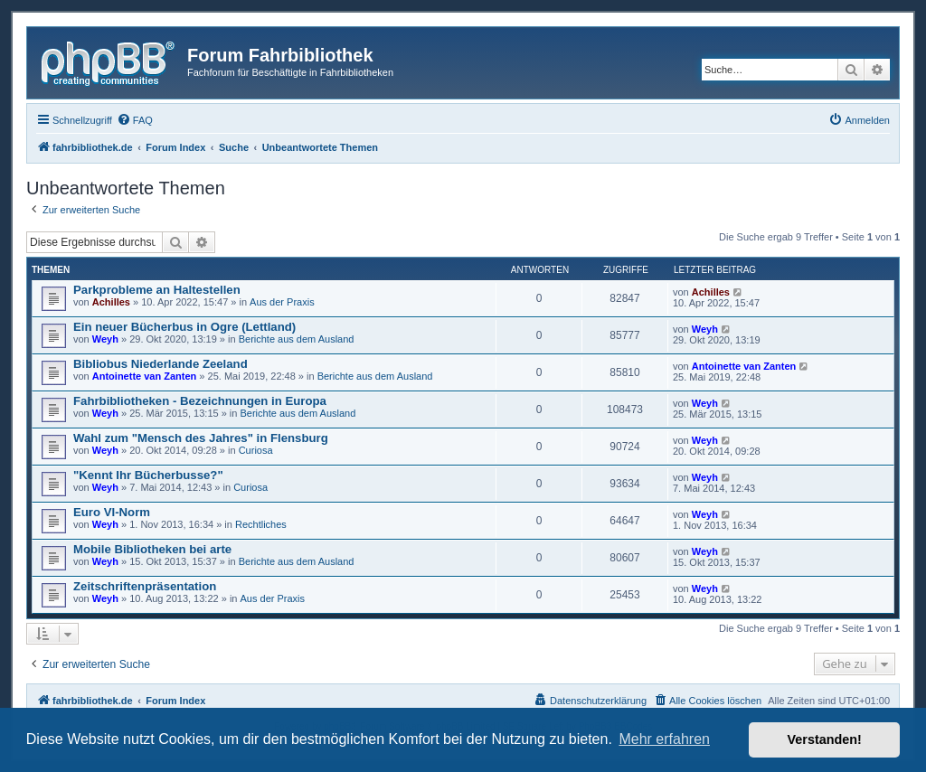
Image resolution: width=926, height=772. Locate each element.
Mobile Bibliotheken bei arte (152, 549)
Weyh (105, 339)
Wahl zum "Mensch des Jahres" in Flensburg (200, 438)
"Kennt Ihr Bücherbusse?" (148, 475)
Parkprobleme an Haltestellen (157, 290)
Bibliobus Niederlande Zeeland (160, 364)
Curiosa (256, 450)
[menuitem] (135, 120)
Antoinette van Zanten (144, 376)
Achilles (111, 302)
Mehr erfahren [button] (664, 739)
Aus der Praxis (282, 302)
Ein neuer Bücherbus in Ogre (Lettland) (184, 327)
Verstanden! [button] (825, 739)
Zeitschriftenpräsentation (144, 586)
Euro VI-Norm (111, 512)
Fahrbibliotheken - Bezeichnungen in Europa (199, 401)
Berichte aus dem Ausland (296, 339)
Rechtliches (261, 524)
